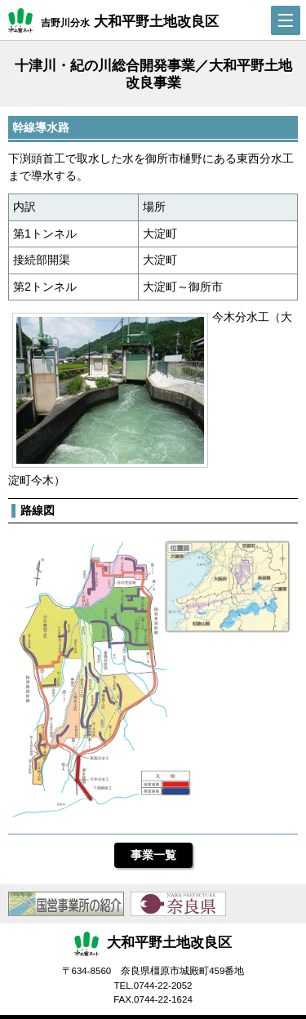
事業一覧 (153, 854)
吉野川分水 (113, 20)
